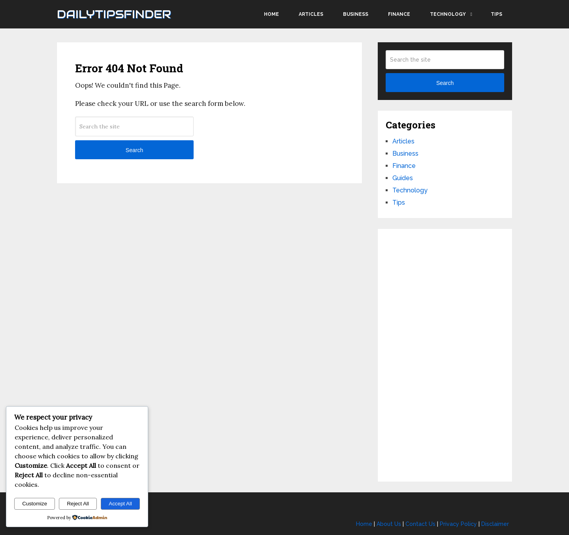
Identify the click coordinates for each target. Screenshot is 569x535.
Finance (399, 14)
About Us (389, 524)
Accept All (120, 504)
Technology (448, 14)
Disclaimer (495, 524)
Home (271, 14)
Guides (402, 178)
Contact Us (420, 524)
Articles (311, 14)
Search (134, 150)
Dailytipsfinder (114, 14)
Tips (496, 14)
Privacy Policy (458, 524)
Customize (34, 504)
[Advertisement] (445, 355)
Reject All (78, 504)
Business (355, 14)
